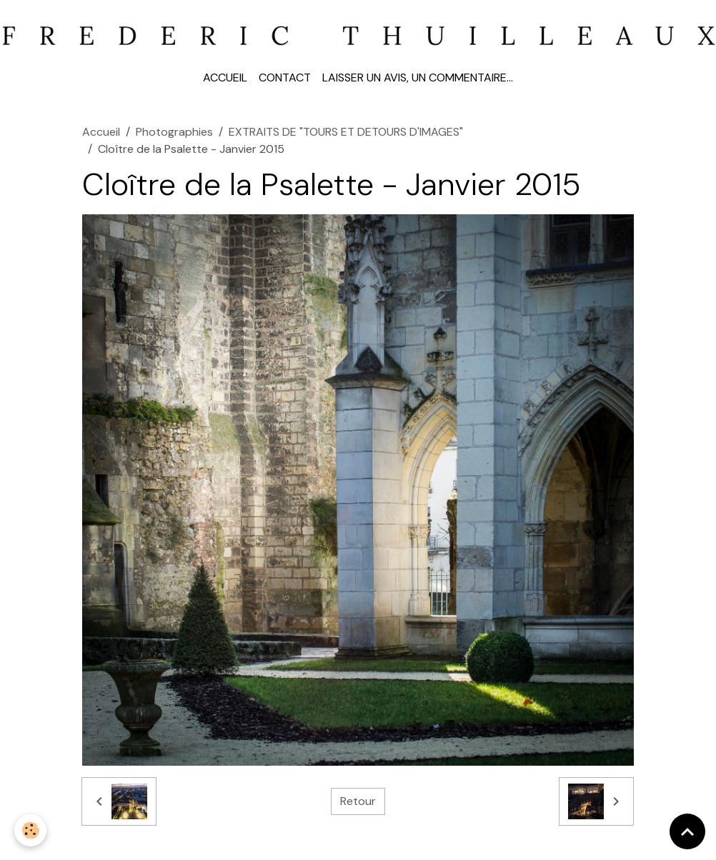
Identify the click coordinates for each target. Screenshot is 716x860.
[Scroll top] (687, 831)
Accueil (225, 77)
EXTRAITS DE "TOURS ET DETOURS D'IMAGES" (346, 131)
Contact (285, 77)
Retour (358, 801)
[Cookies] (30, 830)
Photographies (174, 131)
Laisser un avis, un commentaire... (417, 77)
